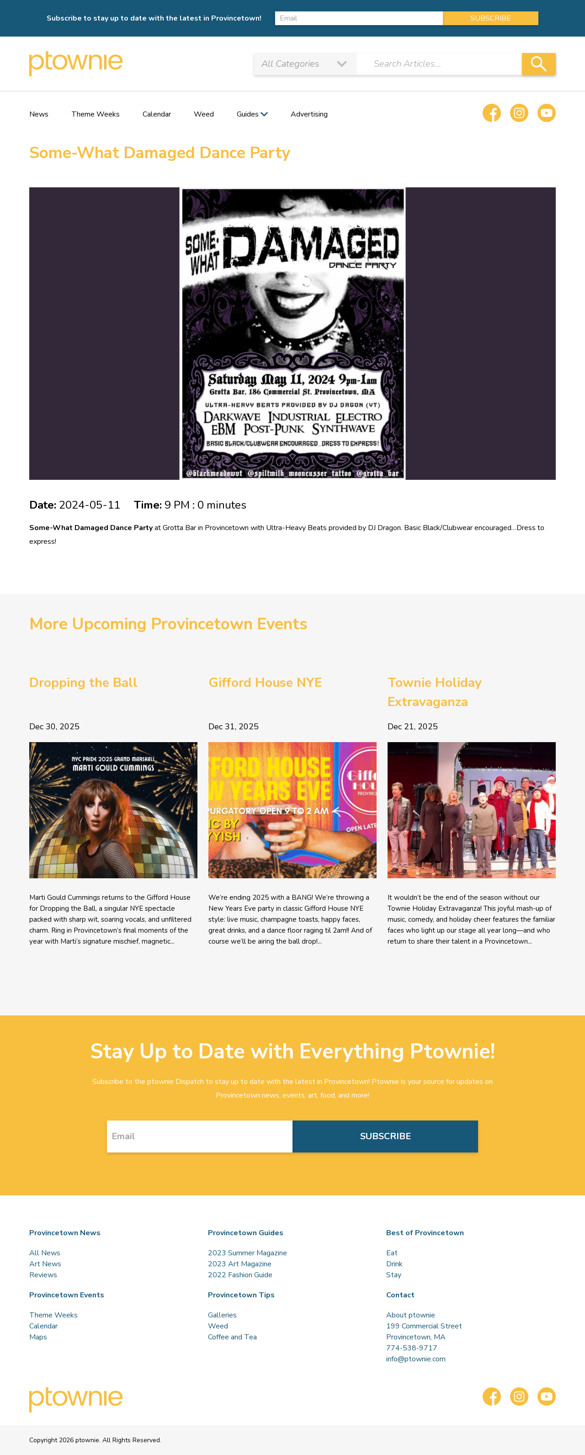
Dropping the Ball (83, 682)
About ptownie (410, 1315)
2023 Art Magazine (239, 1264)
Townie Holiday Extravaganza (435, 692)
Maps (38, 1337)
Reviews (43, 1275)
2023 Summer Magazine (247, 1253)
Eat (392, 1253)
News (38, 114)
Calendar (157, 114)
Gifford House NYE (265, 682)
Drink (394, 1264)
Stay (393, 1275)
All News (44, 1253)
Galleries (222, 1315)
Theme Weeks (95, 114)
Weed (204, 114)
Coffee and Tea (232, 1337)
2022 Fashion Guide (240, 1275)
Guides (248, 114)
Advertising (309, 114)
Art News (45, 1264)
